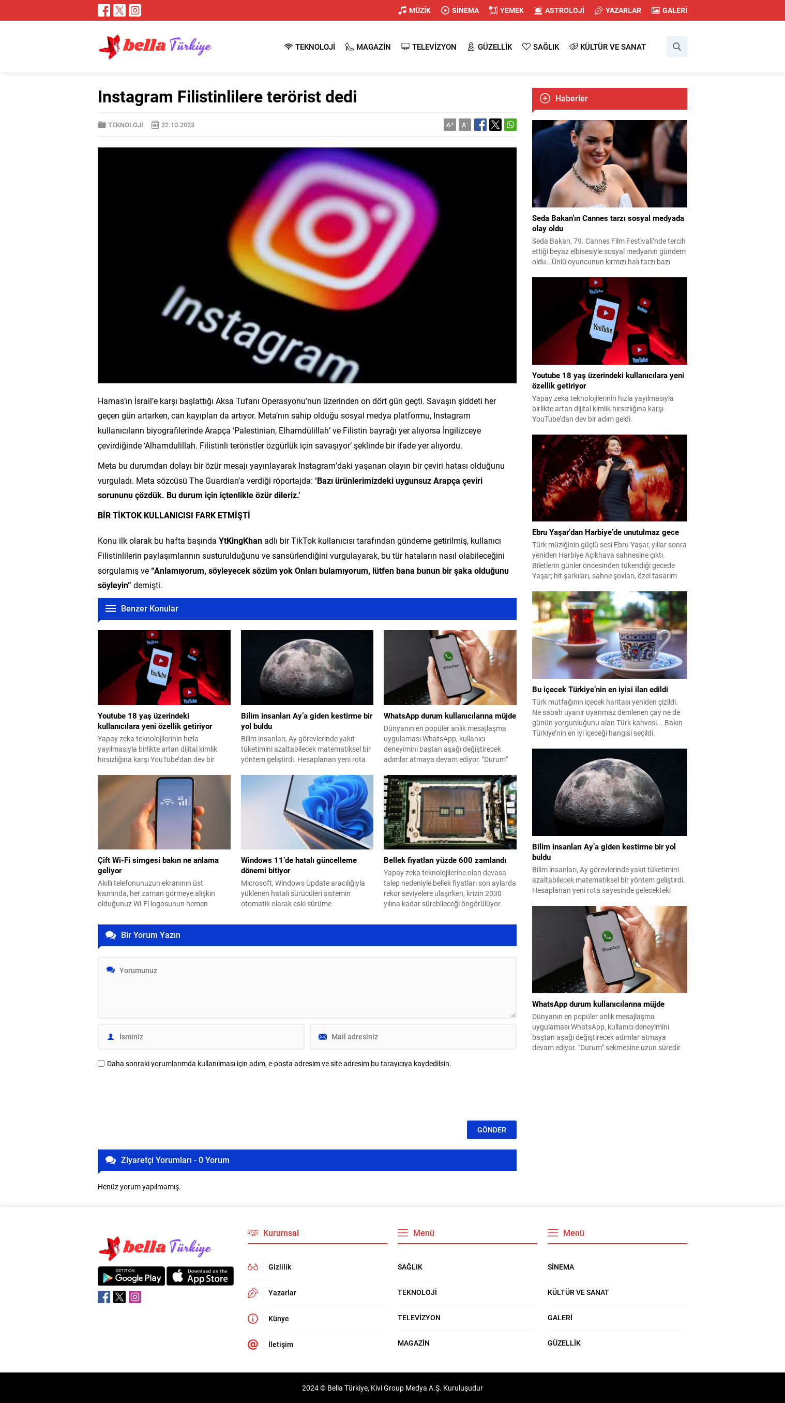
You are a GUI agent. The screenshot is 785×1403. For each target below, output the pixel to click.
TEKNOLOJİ (125, 124)
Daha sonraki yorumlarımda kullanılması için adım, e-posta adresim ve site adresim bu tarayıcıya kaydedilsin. (279, 1063)
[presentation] (176, 1095)
